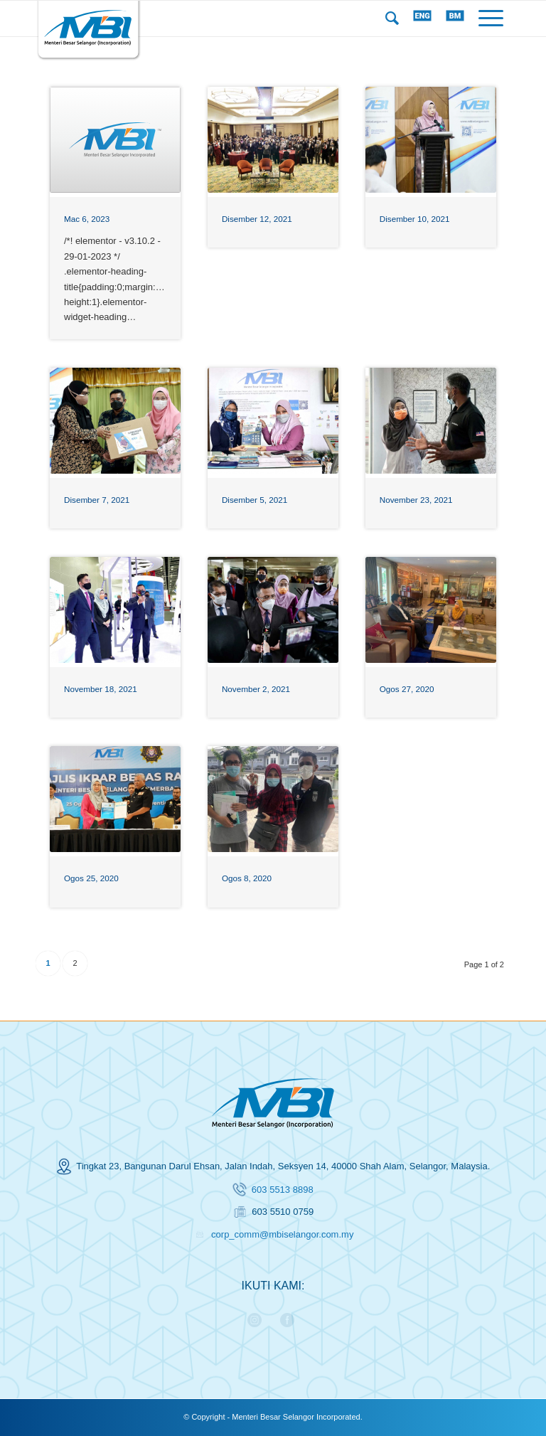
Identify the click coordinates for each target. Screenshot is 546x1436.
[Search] (392, 18)
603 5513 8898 (283, 1189)
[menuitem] (392, 18)
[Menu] (490, 18)
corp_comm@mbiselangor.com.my (282, 1234)
